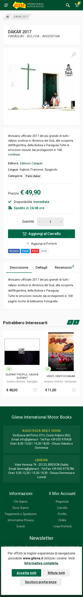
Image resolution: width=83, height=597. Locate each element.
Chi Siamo (21, 501)
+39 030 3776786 (62, 468)
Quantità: (28, 221)
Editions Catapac (31, 163)
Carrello (62, 508)
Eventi (21, 526)
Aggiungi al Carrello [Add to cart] (41, 233)
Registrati (62, 501)
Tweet (25, 251)
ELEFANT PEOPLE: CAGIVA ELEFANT (22, 376)
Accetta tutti (26, 573)
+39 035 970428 (60, 439)
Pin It (35, 251)
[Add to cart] (35, 390)
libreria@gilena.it (28, 468)
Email (44, 251)
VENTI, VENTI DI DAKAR (61, 376)
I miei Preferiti (62, 526)
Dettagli (41, 267)
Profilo (62, 514)
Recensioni (64, 266)
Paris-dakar (33, 176)
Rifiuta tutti (56, 573)
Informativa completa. (41, 563)
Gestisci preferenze (41, 582)
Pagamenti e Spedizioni (20, 514)
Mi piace (14, 251)
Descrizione (19, 267)
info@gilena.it (29, 439)
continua (14, 154)
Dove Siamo (21, 508)
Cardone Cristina (53, 381)
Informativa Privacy (21, 520)
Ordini (62, 520)
